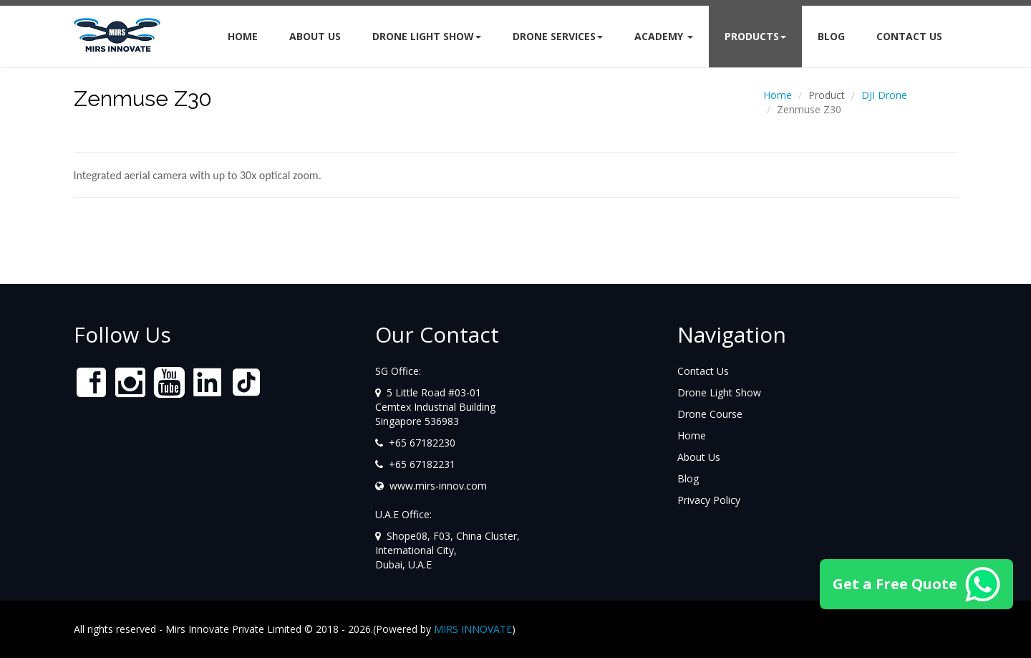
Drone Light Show (426, 36)
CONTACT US (909, 36)
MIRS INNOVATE (473, 629)
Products (755, 36)
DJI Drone (884, 95)
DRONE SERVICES (558, 36)
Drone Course (709, 414)
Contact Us (703, 371)
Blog (688, 478)
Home (243, 36)
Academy (663, 36)
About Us (315, 36)
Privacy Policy (708, 500)
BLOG (831, 36)
